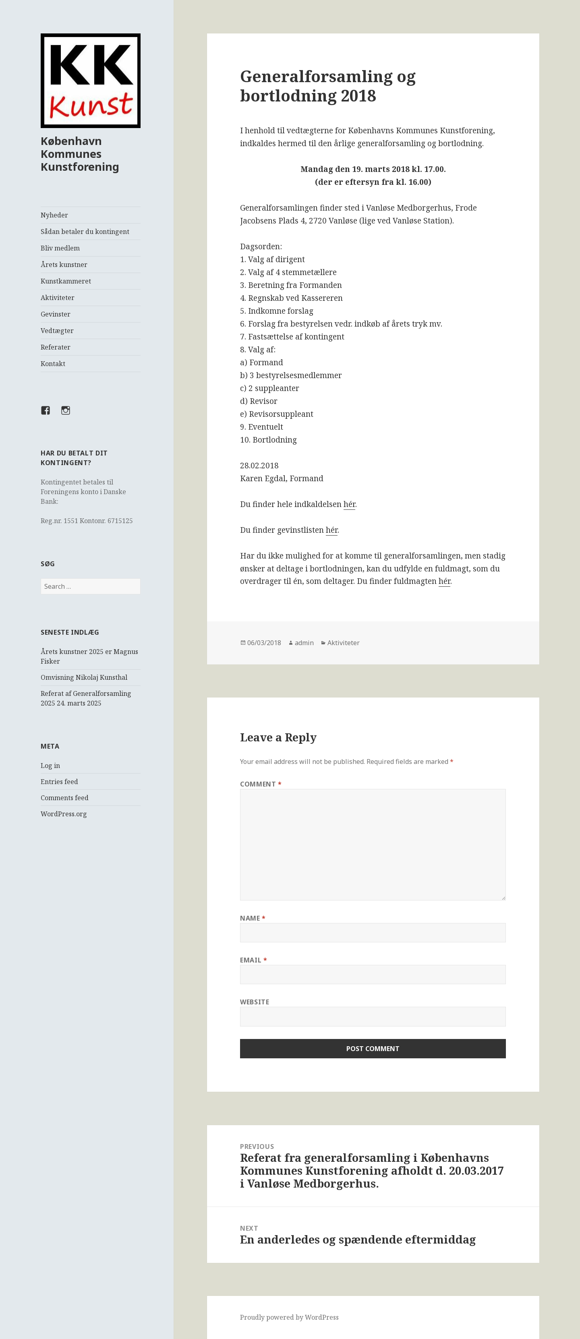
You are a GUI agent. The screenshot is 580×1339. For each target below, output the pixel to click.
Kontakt (53, 363)
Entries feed (59, 781)
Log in (50, 765)
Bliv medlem (60, 248)
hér (349, 504)
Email (253, 960)
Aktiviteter (58, 297)
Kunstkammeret (66, 281)
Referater (55, 347)
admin (304, 642)
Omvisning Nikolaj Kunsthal (84, 677)
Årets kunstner (64, 264)
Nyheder (54, 215)
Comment (261, 784)
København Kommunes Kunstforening (80, 153)
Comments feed (65, 797)
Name (253, 918)
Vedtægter (57, 330)
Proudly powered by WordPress (289, 1317)
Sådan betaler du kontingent (85, 231)
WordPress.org (64, 813)
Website (254, 1002)
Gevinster (55, 314)
